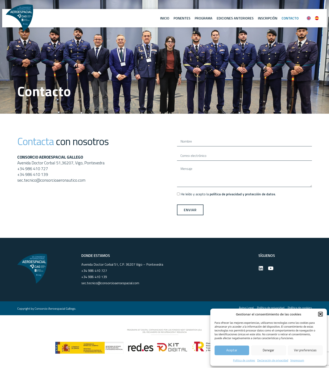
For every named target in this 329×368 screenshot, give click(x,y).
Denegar (268, 350)
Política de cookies (244, 360)
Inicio (164, 18)
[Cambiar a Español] (317, 18)
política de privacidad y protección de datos (242, 194)
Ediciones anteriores (235, 18)
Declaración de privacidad (272, 360)
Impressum (297, 360)
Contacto (290, 18)
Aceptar (231, 350)
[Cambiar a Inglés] (309, 18)
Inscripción (267, 18)
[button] (320, 314)
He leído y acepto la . (228, 194)
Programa (203, 18)
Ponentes (182, 18)
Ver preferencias (305, 350)
